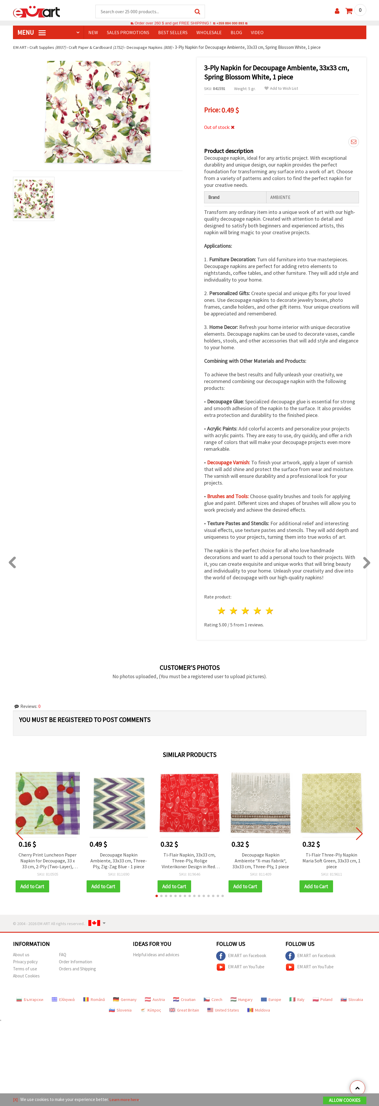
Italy (296, 998)
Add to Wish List (281, 89)
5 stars (270, 610)
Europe (271, 999)
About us (21, 954)
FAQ (62, 954)
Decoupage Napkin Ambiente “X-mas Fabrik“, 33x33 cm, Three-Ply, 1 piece (260, 859)
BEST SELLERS (173, 33)
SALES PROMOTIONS (128, 33)
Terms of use (25, 968)
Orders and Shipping (77, 968)
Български (29, 999)
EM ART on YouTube (240, 966)
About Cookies (26, 975)
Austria (155, 998)
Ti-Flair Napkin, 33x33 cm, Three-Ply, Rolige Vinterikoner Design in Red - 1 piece (190, 860)
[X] (15, 1099)
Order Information (75, 961)
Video (257, 33)
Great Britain (184, 1009)
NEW (93, 33)
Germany (125, 998)
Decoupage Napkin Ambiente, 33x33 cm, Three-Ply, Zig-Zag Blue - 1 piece (118, 859)
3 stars (246, 610)
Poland (322, 998)
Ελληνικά (63, 999)
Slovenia (120, 1009)
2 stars (234, 610)
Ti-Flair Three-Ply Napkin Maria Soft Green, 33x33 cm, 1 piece (331, 859)
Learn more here (125, 1099)
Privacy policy (25, 961)
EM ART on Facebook (241, 955)
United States (223, 1009)
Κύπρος (150, 1009)
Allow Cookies (344, 1100)
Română (94, 999)
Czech (213, 998)
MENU (31, 33)
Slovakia (352, 998)
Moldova (258, 1009)
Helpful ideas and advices (156, 954)
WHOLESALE (209, 33)
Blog (236, 33)
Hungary (242, 998)
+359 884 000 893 (230, 23)
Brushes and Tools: (228, 495)
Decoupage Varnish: (228, 461)
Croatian (184, 998)
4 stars (258, 610)
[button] (156, 895)
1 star (222, 610)
